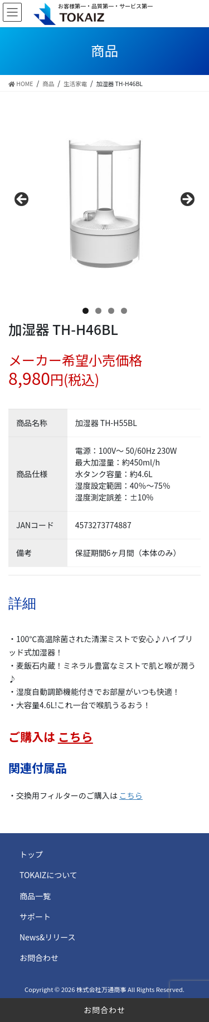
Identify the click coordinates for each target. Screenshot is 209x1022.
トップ (31, 854)
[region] (104, 203)
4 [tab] (124, 311)
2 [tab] (98, 311)
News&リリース (48, 937)
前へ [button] (22, 200)
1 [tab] (85, 311)
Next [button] (186, 200)
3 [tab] (111, 311)
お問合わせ (104, 1009)
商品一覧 (35, 895)
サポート (35, 916)
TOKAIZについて (48, 874)
